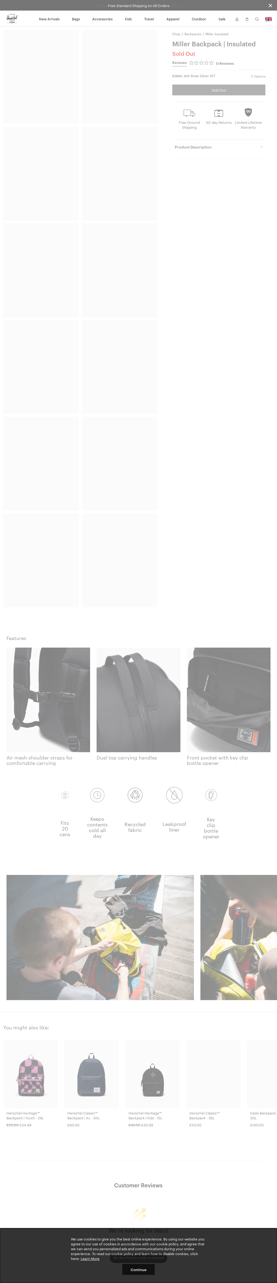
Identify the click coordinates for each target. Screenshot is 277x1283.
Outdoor (199, 18)
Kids (128, 18)
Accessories (102, 18)
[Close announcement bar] (270, 5)
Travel (149, 18)
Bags (76, 18)
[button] (237, 18)
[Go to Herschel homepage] (11, 18)
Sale (222, 18)
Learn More (90, 1258)
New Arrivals (49, 18)
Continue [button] (139, 1269)
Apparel (172, 18)
